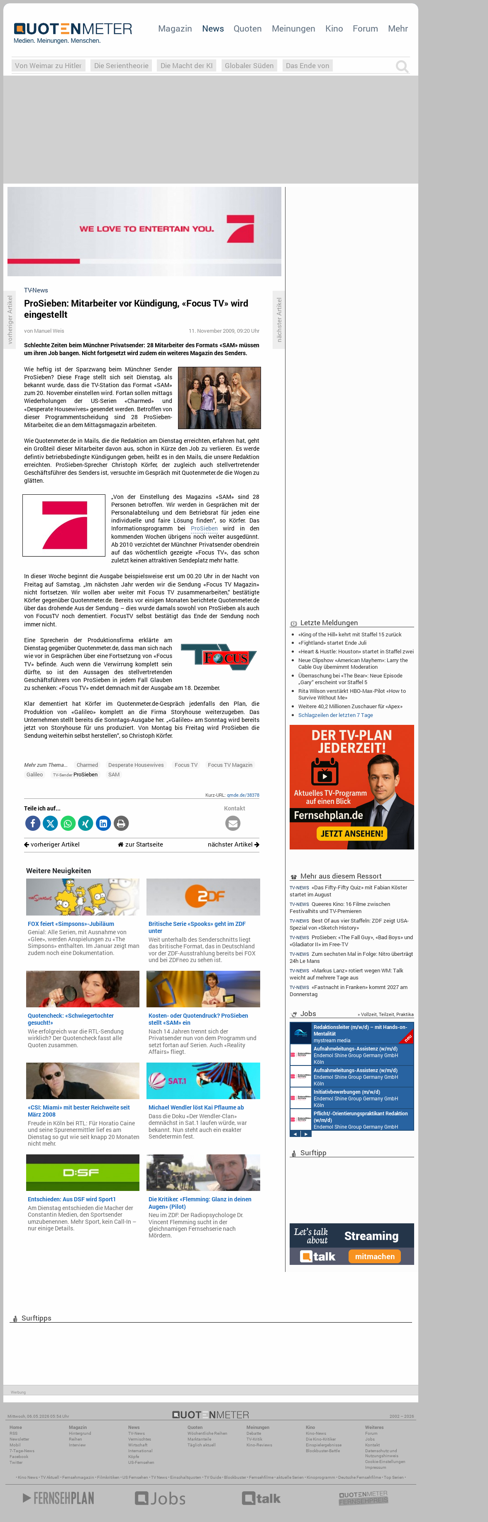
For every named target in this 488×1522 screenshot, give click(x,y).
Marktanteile (199, 1439)
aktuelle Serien (290, 1477)
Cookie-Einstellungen (385, 1461)
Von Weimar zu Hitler (48, 65)
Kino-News (316, 1433)
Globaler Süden (249, 65)
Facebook (19, 1456)
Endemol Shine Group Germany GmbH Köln (344, 1054)
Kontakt (372, 1445)
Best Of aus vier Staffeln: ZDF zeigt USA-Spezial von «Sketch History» (349, 924)
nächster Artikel (233, 844)
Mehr (398, 28)
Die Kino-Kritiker (321, 1439)
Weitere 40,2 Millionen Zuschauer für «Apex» (350, 706)
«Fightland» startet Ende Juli (332, 642)
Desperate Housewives (136, 764)
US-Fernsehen (141, 1462)
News (213, 28)
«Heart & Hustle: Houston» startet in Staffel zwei (356, 651)
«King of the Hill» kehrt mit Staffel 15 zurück (350, 634)
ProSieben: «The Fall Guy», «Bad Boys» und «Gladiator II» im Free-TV (351, 941)
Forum (365, 28)
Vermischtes (139, 1439)
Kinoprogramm (321, 1477)
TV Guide (212, 1477)
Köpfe (133, 1456)
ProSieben (204, 528)
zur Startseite (140, 844)
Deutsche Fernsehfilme (359, 1477)
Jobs (370, 1439)
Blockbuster (235, 1477)
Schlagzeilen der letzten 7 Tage (335, 715)
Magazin (175, 28)
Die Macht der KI (187, 65)
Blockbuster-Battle (323, 1450)
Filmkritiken (108, 1477)
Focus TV (186, 764)
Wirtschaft (137, 1445)
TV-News (136, 1433)
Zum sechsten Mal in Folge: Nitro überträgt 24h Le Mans (351, 957)
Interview (77, 1445)
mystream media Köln (351, 1033)
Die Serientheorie (121, 65)
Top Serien (394, 1477)
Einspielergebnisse (324, 1445)
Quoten (248, 28)
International (140, 1450)
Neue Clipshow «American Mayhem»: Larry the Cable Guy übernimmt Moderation (353, 663)
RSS (13, 1433)
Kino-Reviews (259, 1445)
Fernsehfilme (261, 1477)
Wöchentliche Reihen (207, 1433)
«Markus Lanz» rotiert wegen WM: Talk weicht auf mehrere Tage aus (346, 974)
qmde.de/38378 (243, 795)
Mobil (15, 1445)
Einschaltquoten (185, 1477)
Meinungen (293, 28)
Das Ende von (307, 65)
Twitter (16, 1462)
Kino (334, 28)
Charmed (87, 764)
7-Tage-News (22, 1450)
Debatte (253, 1433)
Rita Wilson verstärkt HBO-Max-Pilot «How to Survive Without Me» (352, 694)
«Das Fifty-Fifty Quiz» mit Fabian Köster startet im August (348, 891)
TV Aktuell (50, 1477)
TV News (159, 1477)
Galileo (35, 774)
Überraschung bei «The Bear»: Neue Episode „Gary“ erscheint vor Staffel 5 (350, 679)
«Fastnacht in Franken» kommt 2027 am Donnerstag (348, 990)
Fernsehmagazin (78, 1477)
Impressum (375, 1467)
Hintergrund (80, 1433)
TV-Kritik (254, 1439)
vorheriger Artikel (52, 844)
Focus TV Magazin (230, 764)
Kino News (28, 1477)
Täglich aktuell (202, 1445)
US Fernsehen (135, 1477)
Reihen (75, 1439)
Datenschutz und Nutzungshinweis (381, 1453)
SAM (114, 774)
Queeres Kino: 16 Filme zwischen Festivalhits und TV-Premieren (340, 907)
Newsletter (19, 1439)
